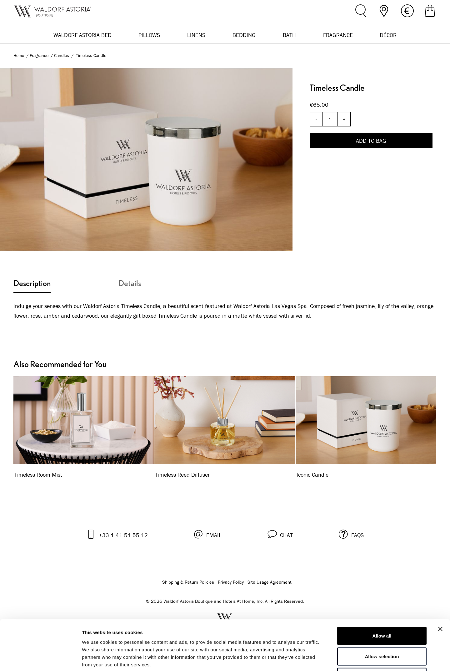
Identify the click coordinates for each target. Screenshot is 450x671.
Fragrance (40, 55)
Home (18, 55)
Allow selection (382, 609)
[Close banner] (440, 582)
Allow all (382, 589)
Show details (327, 658)
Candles (62, 55)
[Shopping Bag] (430, 11)
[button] (280, 534)
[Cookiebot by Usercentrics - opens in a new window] (40, 658)
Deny (382, 630)
